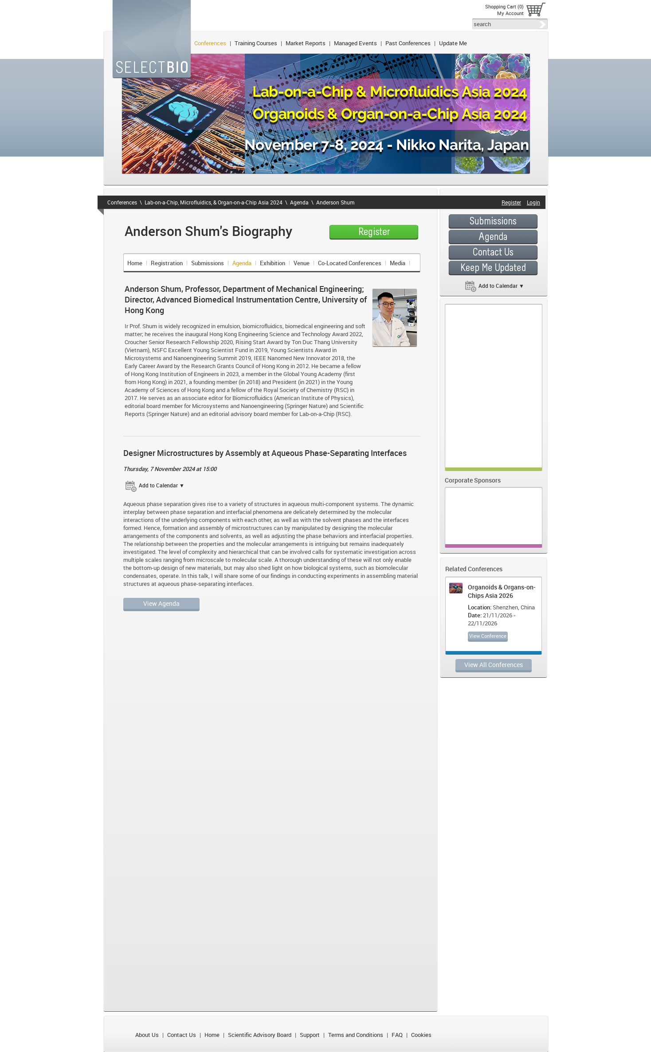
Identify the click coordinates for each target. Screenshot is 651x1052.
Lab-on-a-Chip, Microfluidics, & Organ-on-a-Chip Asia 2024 (213, 202)
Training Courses (256, 43)
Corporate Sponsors (473, 480)
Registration (167, 263)
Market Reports (306, 43)
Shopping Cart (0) (504, 6)
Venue (302, 263)
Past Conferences (408, 43)
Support (310, 1035)
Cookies (421, 1035)
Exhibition (272, 263)
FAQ (397, 1035)
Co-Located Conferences (349, 263)
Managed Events (355, 43)
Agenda (299, 202)
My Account (510, 13)
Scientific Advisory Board (259, 1035)
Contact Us (181, 1035)
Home (134, 263)
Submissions (207, 263)
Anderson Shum (335, 202)
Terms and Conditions (355, 1035)
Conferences (210, 43)
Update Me (453, 43)
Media (397, 263)
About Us (147, 1035)
